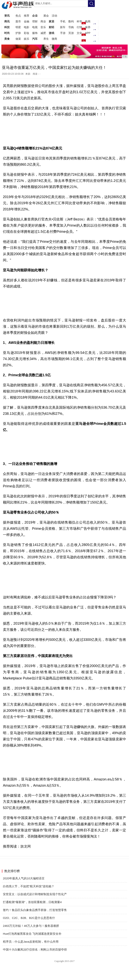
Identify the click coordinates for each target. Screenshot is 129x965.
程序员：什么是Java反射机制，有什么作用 (30, 941)
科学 (79, 21)
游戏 (51, 33)
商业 (43, 21)
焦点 (18, 15)
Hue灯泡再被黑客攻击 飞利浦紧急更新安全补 (32, 933)
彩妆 (26, 33)
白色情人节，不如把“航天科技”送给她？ (28, 886)
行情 (79, 27)
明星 (18, 27)
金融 (26, 21)
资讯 (7, 15)
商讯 (7, 21)
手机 (62, 21)
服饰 (35, 33)
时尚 (7, 33)
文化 (79, 33)
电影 (26, 27)
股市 (18, 21)
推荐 (26, 15)
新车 (62, 27)
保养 (87, 27)
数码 (71, 21)
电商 (87, 21)
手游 (62, 33)
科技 (7, 27)
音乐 (43, 27)
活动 (54, 15)
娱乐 (26, 38)
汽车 (35, 38)
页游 (71, 33)
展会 (46, 15)
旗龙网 (25, 846)
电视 (35, 27)
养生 (46, 38)
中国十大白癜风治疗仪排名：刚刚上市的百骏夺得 (35, 949)
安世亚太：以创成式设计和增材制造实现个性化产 (35, 894)
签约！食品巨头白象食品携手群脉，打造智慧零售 (35, 910)
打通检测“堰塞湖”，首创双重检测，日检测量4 (32, 902)
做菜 (18, 38)
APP (87, 33)
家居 (51, 21)
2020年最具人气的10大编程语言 (24, 878)
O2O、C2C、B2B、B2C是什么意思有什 (29, 917)
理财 (35, 21)
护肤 (18, 33)
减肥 (43, 33)
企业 (35, 15)
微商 (54, 38)
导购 (71, 27)
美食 (7, 38)
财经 (51, 27)
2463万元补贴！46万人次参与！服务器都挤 (31, 925)
